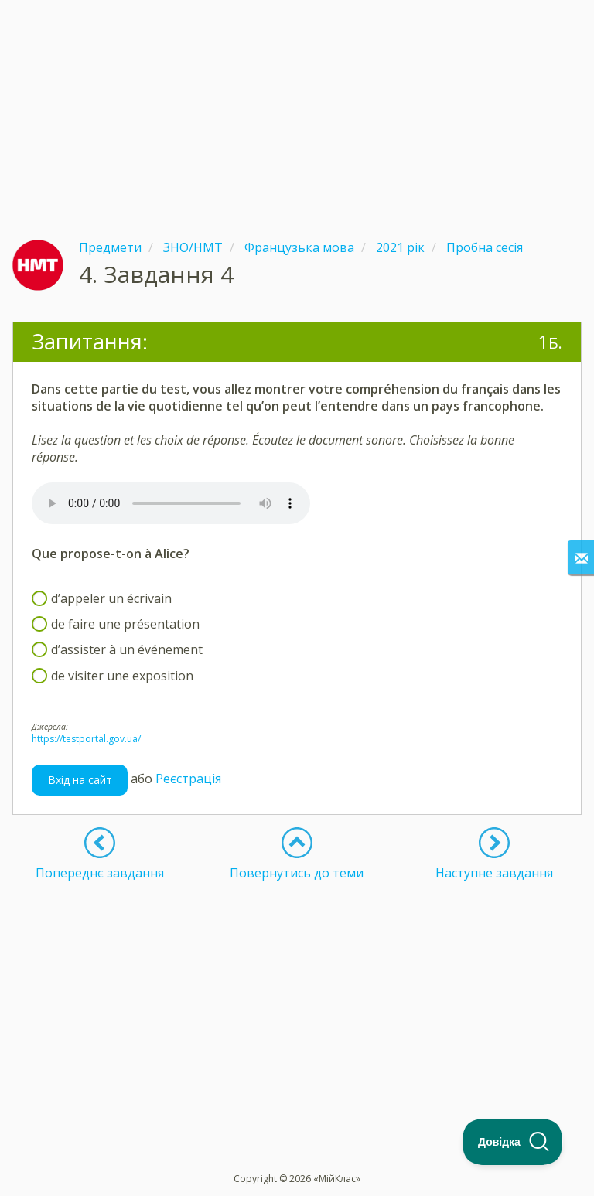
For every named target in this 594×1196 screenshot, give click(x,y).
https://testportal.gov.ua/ (86, 738)
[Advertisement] (297, 108)
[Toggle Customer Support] (513, 1142)
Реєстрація (188, 778)
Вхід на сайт (80, 779)
